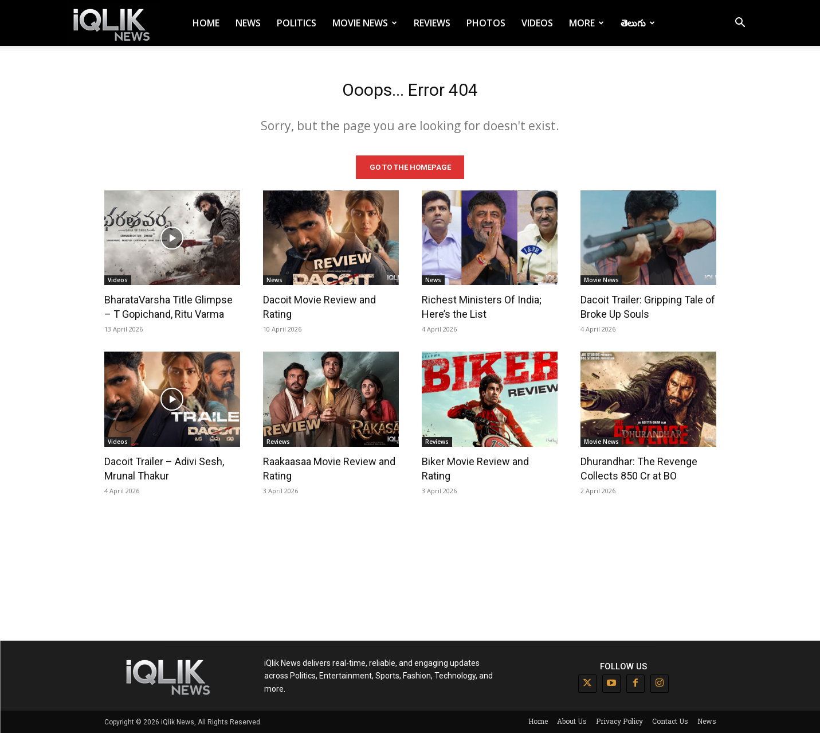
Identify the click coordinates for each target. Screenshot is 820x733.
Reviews (432, 23)
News (248, 23)
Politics (296, 23)
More (586, 23)
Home (206, 23)
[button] (740, 23)
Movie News (364, 23)
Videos (537, 23)
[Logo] (113, 23)
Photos (485, 23)
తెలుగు (638, 23)
